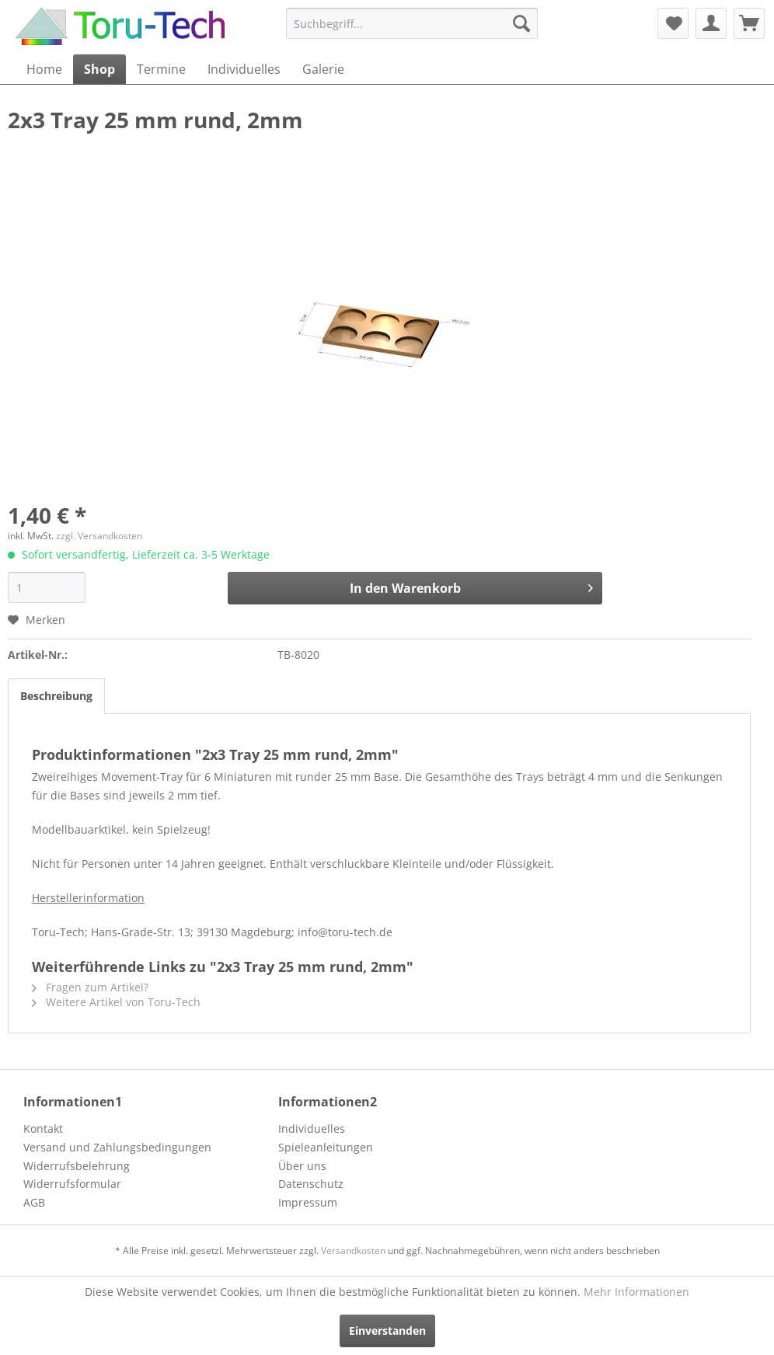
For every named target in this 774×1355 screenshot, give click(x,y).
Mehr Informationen (636, 1291)
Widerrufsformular (72, 1183)
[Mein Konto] (711, 23)
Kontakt (43, 1128)
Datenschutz (310, 1183)
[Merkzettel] (673, 23)
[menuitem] (412, 23)
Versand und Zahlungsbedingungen (117, 1147)
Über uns (302, 1165)
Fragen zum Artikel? (90, 987)
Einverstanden (387, 1330)
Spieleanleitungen (325, 1147)
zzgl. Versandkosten (99, 535)
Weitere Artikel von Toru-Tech (116, 1001)
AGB (34, 1202)
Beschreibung (56, 695)
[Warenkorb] (749, 23)
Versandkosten (353, 1250)
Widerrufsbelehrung (76, 1165)
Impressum (307, 1202)
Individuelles (311, 1128)
